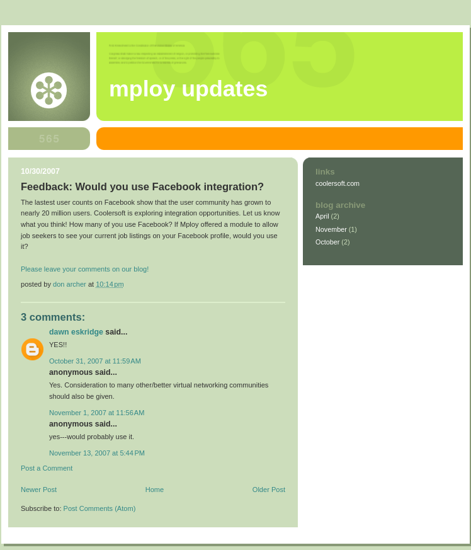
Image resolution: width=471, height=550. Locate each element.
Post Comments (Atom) (100, 508)
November (331, 229)
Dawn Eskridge (76, 332)
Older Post (269, 489)
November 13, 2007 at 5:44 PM (97, 453)
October (327, 242)
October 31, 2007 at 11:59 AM (95, 361)
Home (154, 489)
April (322, 216)
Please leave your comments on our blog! (85, 269)
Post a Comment (46, 468)
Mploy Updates (188, 88)
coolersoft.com (337, 183)
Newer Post (39, 489)
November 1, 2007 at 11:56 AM (96, 412)
